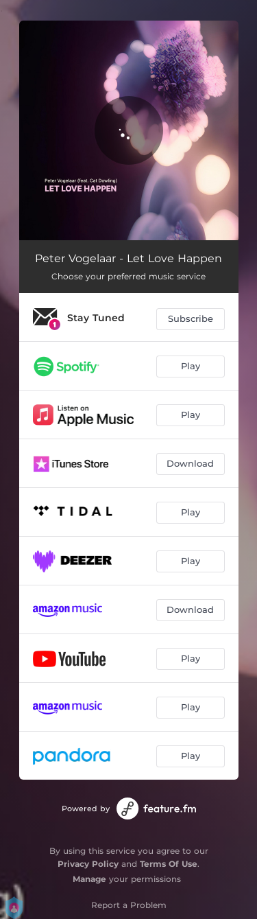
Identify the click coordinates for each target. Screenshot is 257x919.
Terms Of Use (168, 864)
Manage (89, 879)
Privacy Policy (88, 864)
